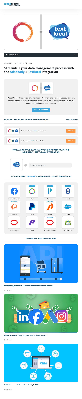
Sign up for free (41, 110)
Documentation (12, 55)
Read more (8, 290)
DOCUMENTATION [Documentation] (72, 120)
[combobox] (50, 165)
